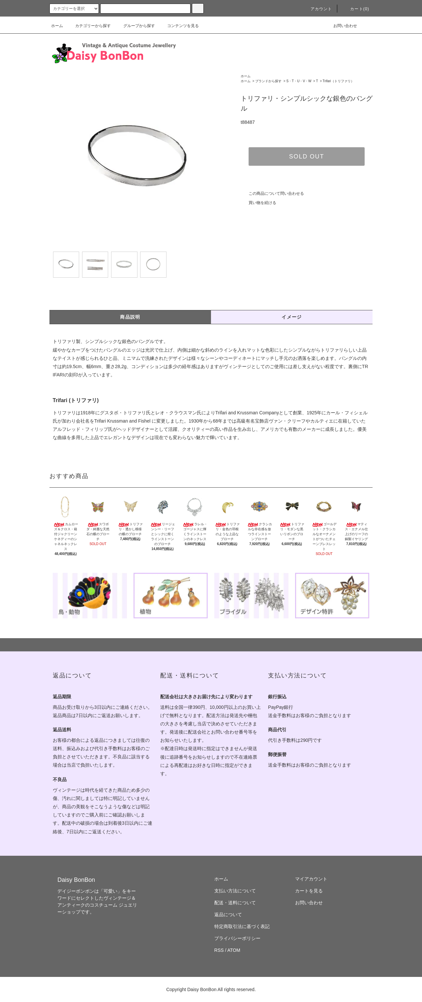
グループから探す (135, 25)
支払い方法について (235, 890)
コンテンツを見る (179, 25)
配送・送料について (235, 902)
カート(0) (355, 9)
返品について (228, 914)
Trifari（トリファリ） (338, 81)
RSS (219, 950)
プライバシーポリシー (237, 938)
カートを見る (309, 890)
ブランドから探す (268, 81)
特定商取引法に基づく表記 (242, 926)
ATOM (233, 950)
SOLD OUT (306, 156)
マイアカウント (311, 878)
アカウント (317, 9)
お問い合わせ (341, 25)
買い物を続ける (258, 202)
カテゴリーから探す (89, 25)
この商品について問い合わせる (272, 193)
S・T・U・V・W (298, 81)
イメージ (292, 317)
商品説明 (130, 317)
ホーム (57, 25)
